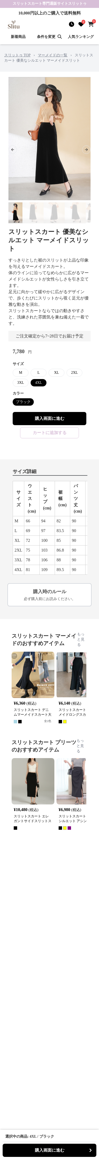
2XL (74, 373)
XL (56, 373)
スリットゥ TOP (17, 55)
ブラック (23, 402)
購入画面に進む (49, 418)
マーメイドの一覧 (52, 55)
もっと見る (80, 639)
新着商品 (18, 37)
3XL (20, 383)
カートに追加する (50, 432)
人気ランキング (81, 37)
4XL (38, 383)
